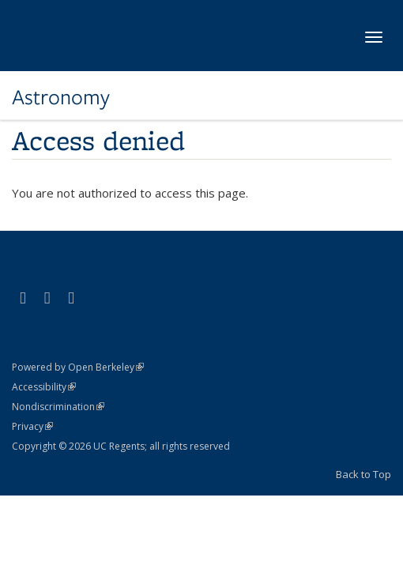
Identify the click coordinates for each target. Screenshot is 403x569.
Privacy (32, 426)
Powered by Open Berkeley (78, 367)
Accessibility (44, 387)
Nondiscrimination (58, 406)
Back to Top (363, 474)
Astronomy (61, 97)
